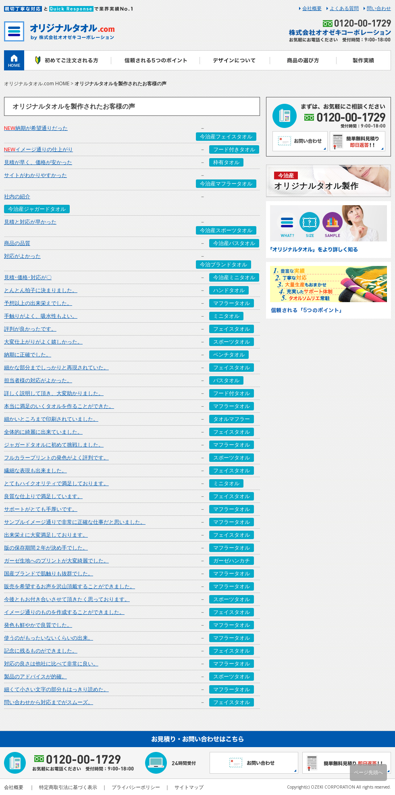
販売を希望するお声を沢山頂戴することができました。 (69, 586)
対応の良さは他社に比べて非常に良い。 (51, 663)
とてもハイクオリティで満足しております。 (56, 483)
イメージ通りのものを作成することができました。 (64, 612)
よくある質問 (344, 8)
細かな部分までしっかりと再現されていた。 (56, 367)
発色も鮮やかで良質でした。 (38, 624)
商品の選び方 (303, 60)
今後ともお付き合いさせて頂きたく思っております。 (67, 599)
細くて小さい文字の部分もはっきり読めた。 (56, 689)
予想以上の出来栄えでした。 (38, 303)
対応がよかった (22, 256)
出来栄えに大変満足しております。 (46, 534)
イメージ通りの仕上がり (38, 149)
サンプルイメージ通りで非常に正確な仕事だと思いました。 (75, 521)
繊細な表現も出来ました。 (35, 470)
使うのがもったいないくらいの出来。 (48, 637)
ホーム (14, 60)
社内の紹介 (17, 196)
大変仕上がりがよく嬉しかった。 (43, 341)
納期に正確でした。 (27, 354)
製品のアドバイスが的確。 (35, 676)
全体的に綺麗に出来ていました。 (43, 431)
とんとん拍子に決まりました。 (40, 290)
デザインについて (235, 60)
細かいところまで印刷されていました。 (51, 418)
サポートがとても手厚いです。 (40, 509)
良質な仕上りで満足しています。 (43, 496)
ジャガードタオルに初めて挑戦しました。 (54, 444)
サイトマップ (189, 787)
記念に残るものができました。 (40, 650)
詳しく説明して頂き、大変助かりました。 (54, 393)
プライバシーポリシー (136, 787)
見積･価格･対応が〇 (28, 277)
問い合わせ (379, 8)
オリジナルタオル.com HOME (36, 83)
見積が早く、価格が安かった (38, 162)
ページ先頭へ (368, 772)
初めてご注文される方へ (67, 60)
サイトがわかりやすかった (35, 175)
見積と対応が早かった (30, 221)
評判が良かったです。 (30, 328)
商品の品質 (17, 243)
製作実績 (364, 60)
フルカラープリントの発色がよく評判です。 (56, 457)
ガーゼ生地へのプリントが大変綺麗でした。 (56, 560)
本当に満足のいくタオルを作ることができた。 (59, 406)
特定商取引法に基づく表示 (68, 787)
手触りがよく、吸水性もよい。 (40, 315)
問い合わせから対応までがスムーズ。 (48, 702)
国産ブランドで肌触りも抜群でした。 (48, 573)
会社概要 (312, 8)
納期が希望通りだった (36, 128)
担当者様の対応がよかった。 (38, 380)
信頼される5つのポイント (155, 60)
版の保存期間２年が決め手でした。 (46, 547)
